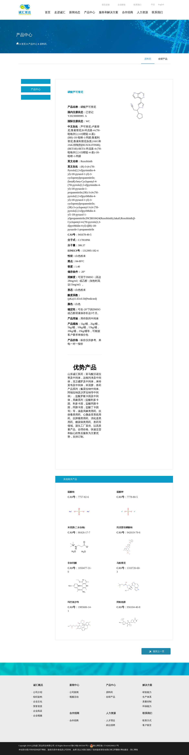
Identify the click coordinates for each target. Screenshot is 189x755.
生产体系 (146, 697)
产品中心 (89, 12)
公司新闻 (74, 692)
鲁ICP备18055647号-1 (80, 746)
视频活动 (74, 697)
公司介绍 (37, 692)
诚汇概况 (38, 685)
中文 (153, 4)
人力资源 (142, 12)
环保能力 (146, 706)
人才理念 (110, 720)
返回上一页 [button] (156, 651)
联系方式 (146, 720)
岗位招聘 (110, 725)
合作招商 (127, 12)
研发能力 (146, 692)
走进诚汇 (59, 12)
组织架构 (37, 697)
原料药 (43, 44)
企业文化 (37, 701)
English (161, 4)
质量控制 (146, 701)
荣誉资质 (37, 706)
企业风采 (37, 711)
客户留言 (146, 725)
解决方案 (147, 685)
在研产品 (162, 59)
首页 (47, 12)
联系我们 (157, 12)
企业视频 (37, 715)
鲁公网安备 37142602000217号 (104, 746)
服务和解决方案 (108, 12)
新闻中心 (74, 685)
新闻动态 (74, 12)
